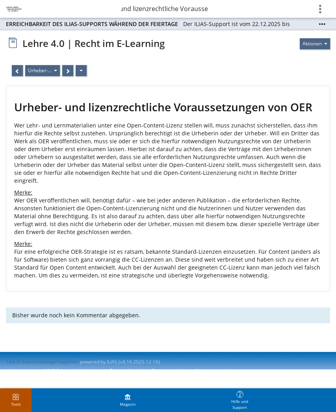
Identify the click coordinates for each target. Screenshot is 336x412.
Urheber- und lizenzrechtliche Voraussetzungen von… (164, 8)
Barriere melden (170, 370)
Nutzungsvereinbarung (220, 370)
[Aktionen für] (315, 43)
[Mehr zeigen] (322, 24)
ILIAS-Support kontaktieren (73, 370)
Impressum (24, 370)
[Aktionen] (81, 70)
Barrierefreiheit (127, 370)
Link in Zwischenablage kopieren (42, 361)
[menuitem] (127, 400)
